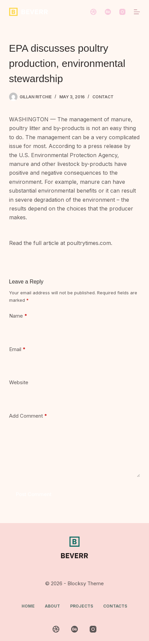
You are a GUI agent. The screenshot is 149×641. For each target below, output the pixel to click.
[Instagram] (122, 12)
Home (28, 606)
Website (18, 382)
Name (18, 316)
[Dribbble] (93, 12)
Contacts (115, 606)
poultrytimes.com (89, 243)
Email (17, 349)
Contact (103, 96)
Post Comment (34, 494)
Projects (81, 606)
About (52, 606)
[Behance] (108, 12)
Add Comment (28, 416)
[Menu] (137, 12)
